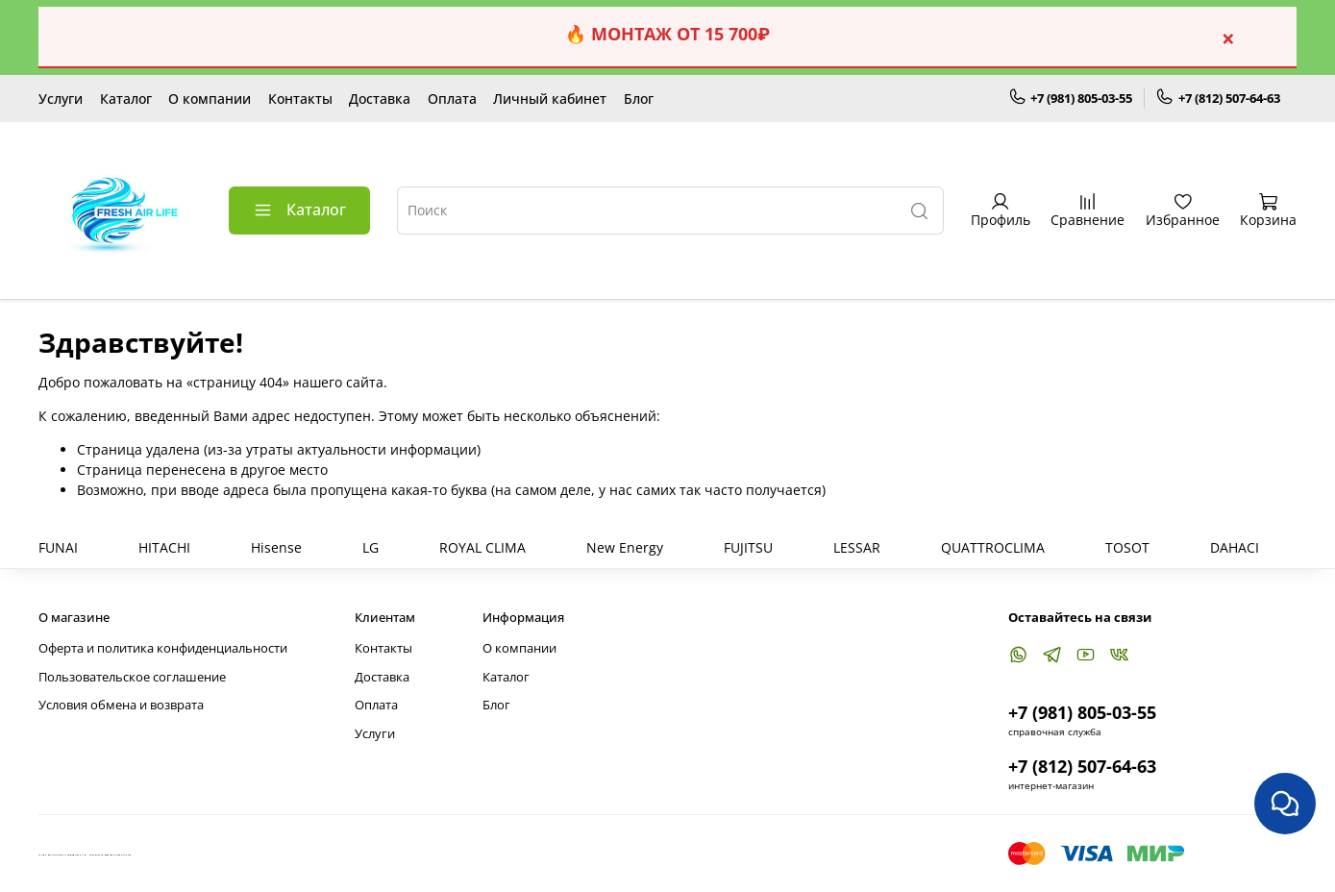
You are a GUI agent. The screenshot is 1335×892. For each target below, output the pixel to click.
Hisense (276, 547)
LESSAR (856, 547)
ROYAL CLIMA (482, 547)
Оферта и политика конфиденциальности (162, 648)
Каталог (126, 98)
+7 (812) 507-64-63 (1217, 98)
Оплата (452, 98)
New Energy (624, 547)
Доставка (379, 98)
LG (370, 547)
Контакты (300, 98)
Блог (639, 98)
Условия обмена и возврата (121, 705)
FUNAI (58, 547)
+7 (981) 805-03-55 (1070, 98)
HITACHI (164, 547)
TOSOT (1127, 547)
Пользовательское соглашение (132, 677)
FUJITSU (748, 547)
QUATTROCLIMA (993, 547)
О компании (209, 98)
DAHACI (1234, 547)
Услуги (60, 98)
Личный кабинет (549, 98)
